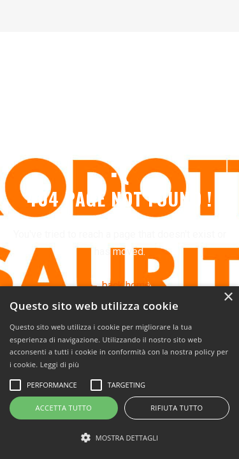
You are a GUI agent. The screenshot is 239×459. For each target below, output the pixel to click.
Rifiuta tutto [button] (176, 407)
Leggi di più (60, 364)
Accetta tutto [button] (63, 407)
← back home (119, 285)
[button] (119, 437)
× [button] (228, 297)
